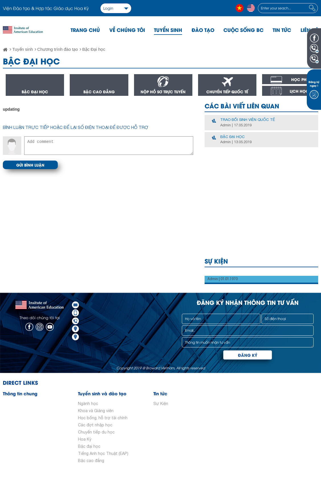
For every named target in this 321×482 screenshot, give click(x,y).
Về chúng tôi (127, 29)
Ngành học (88, 403)
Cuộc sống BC (243, 29)
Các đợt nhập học (95, 425)
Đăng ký (247, 355)
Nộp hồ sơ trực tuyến (163, 91)
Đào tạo (203, 29)
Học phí (299, 79)
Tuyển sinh (168, 29)
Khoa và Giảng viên (96, 410)
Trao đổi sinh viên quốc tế (247, 120)
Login (108, 8)
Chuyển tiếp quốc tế (227, 91)
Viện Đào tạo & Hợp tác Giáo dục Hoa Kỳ (46, 8)
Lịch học (299, 91)
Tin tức (282, 29)
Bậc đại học (35, 91)
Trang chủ (85, 29)
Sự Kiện (160, 403)
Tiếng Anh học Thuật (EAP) (103, 453)
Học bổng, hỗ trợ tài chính (102, 418)
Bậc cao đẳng (99, 91)
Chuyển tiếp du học (96, 432)
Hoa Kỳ (84, 439)
